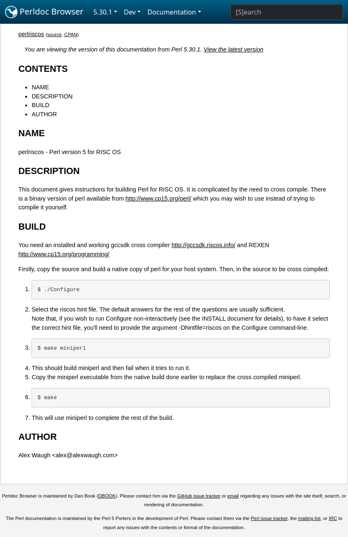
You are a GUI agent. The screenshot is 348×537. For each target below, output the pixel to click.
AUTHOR (44, 114)
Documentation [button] (171, 12)
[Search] (286, 12)
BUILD (40, 105)
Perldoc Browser (44, 12)
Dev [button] (130, 12)
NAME (40, 87)
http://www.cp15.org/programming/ (63, 254)
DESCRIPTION (52, 96)
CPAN (70, 34)
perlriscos (31, 34)
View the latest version (234, 49)
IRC (333, 518)
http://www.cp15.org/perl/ (158, 198)
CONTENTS (43, 69)
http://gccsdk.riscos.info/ (203, 245)
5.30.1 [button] (103, 12)
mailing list (309, 518)
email (233, 495)
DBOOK (107, 495)
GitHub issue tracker (198, 495)
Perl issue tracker (269, 518)
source (54, 34)
